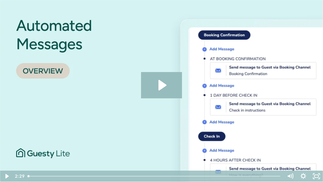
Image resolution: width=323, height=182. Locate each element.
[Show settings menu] (303, 176)
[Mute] (290, 176)
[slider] (154, 176)
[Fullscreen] (316, 176)
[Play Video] (6, 176)
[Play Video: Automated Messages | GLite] (161, 85)
